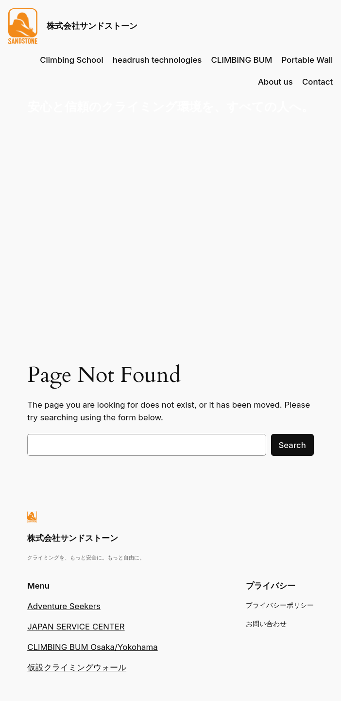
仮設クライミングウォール (76, 667)
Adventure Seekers (64, 606)
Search (292, 445)
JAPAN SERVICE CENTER (75, 626)
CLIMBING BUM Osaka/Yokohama (92, 647)
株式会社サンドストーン (92, 26)
